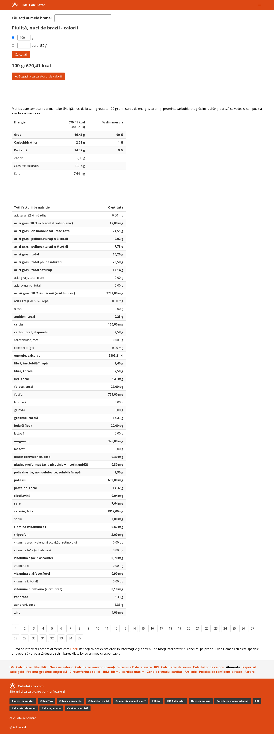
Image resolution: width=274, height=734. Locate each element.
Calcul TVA (46, 701)
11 (106, 628)
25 (234, 628)
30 (33, 638)
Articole (191, 672)
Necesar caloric (61, 667)
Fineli (74, 649)
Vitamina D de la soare (134, 667)
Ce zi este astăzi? (77, 708)
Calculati (21, 54)
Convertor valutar (23, 701)
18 (170, 628)
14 (134, 628)
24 (225, 628)
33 (61, 638)
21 (197, 628)
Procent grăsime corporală (46, 672)
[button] (260, 5)
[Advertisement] (125, 93)
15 (143, 628)
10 (97, 628)
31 (43, 638)
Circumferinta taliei (84, 672)
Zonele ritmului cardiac (164, 672)
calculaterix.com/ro (22, 718)
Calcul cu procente (70, 701)
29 (24, 638)
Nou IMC (40, 667)
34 (70, 638)
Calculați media (51, 708)
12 (115, 628)
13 (125, 628)
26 (243, 628)
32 (52, 638)
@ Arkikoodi (18, 727)
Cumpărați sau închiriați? (130, 701)
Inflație (156, 701)
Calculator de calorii (208, 667)
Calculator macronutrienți (95, 667)
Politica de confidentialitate (220, 672)
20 (188, 628)
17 (161, 628)
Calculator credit (98, 701)
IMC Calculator (33, 5)
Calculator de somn (176, 667)
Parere (249, 672)
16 (152, 628)
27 (252, 628)
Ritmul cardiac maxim (128, 672)
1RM (105, 672)
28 (15, 638)
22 (207, 628)
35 (79, 638)
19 (179, 628)
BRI (156, 667)
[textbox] (82, 18)
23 (216, 628)
